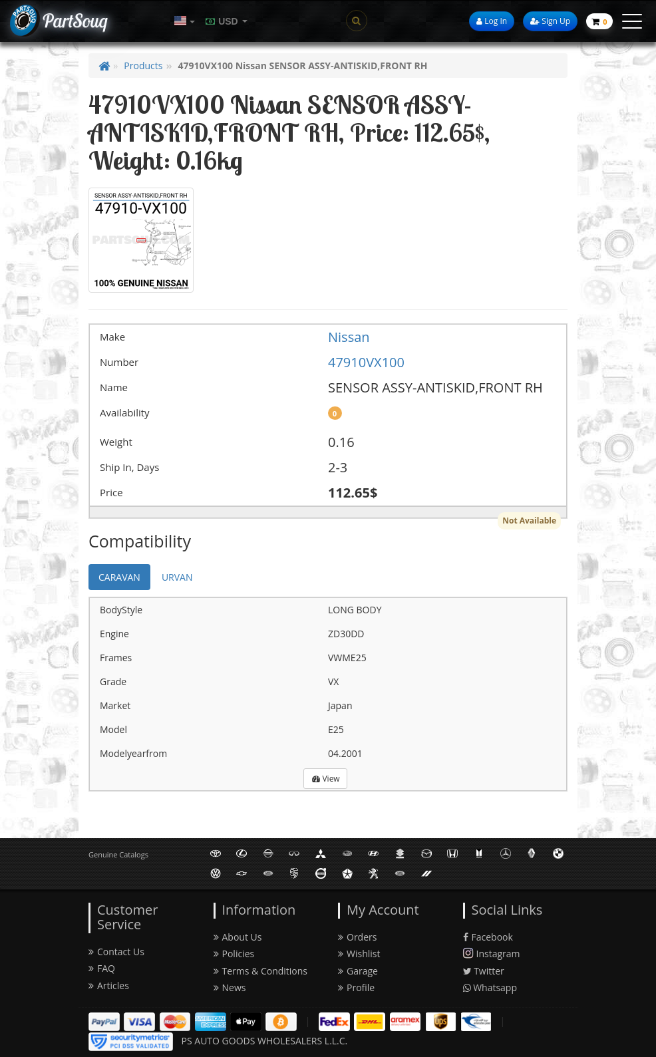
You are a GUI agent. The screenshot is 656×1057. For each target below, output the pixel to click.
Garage (358, 971)
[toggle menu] (632, 21)
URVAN (177, 577)
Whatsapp (490, 987)
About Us (238, 937)
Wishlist (359, 953)
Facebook (488, 937)
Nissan (349, 337)
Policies (234, 953)
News (230, 987)
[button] (185, 21)
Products (143, 65)
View (325, 778)
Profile (356, 987)
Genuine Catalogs (118, 854)
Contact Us (116, 951)
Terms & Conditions (261, 971)
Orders (357, 937)
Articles (108, 985)
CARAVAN (119, 577)
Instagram (491, 953)
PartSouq (74, 20)
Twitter (483, 971)
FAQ (101, 968)
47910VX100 (366, 362)
